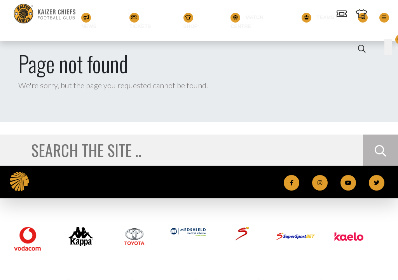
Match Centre (247, 20)
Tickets (140, 20)
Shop (190, 20)
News (89, 20)
